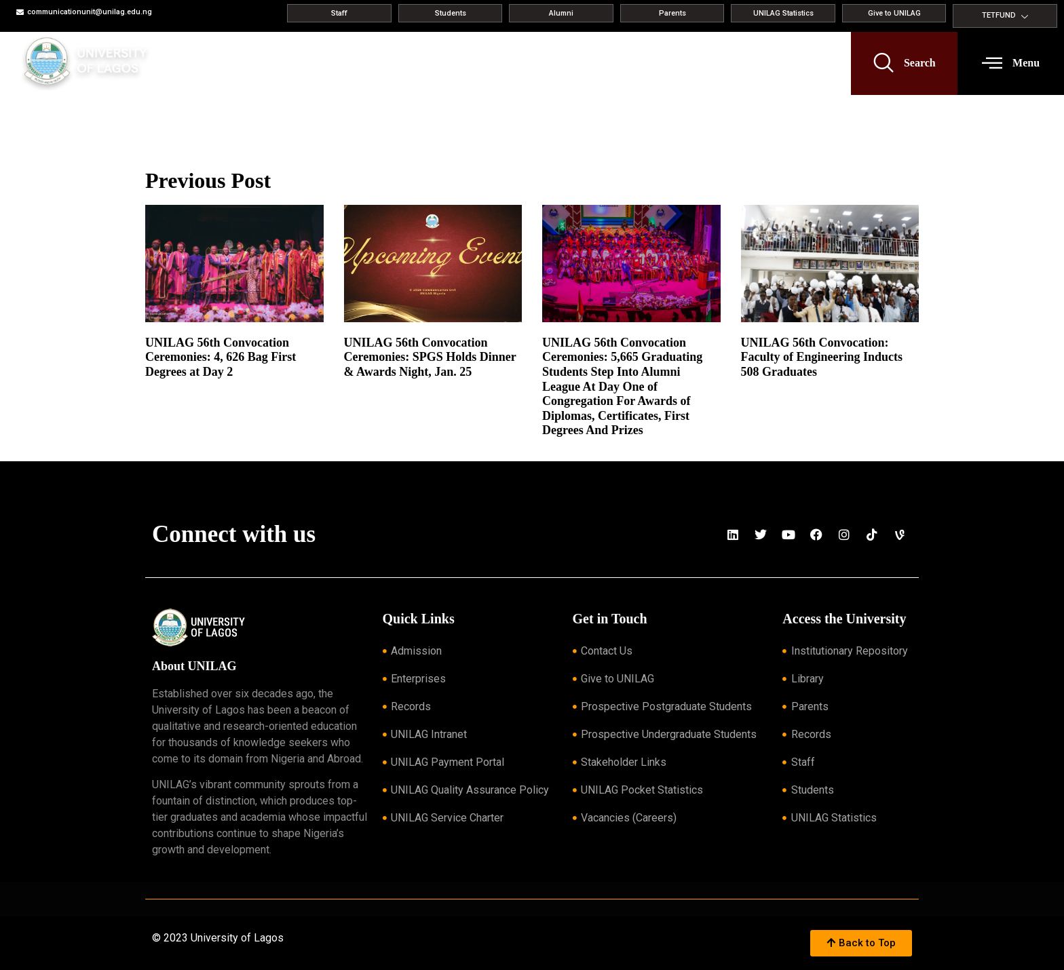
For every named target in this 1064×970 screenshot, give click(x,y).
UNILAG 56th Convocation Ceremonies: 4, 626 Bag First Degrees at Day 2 (220, 357)
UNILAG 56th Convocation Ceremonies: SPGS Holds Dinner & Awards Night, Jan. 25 (430, 357)
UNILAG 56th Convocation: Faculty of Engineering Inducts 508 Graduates (822, 357)
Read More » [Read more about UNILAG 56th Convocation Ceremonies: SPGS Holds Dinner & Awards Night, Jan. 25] (365, 388)
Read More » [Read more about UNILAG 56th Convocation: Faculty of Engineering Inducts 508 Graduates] (762, 388)
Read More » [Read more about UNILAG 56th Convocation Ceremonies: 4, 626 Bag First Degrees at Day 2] (166, 388)
